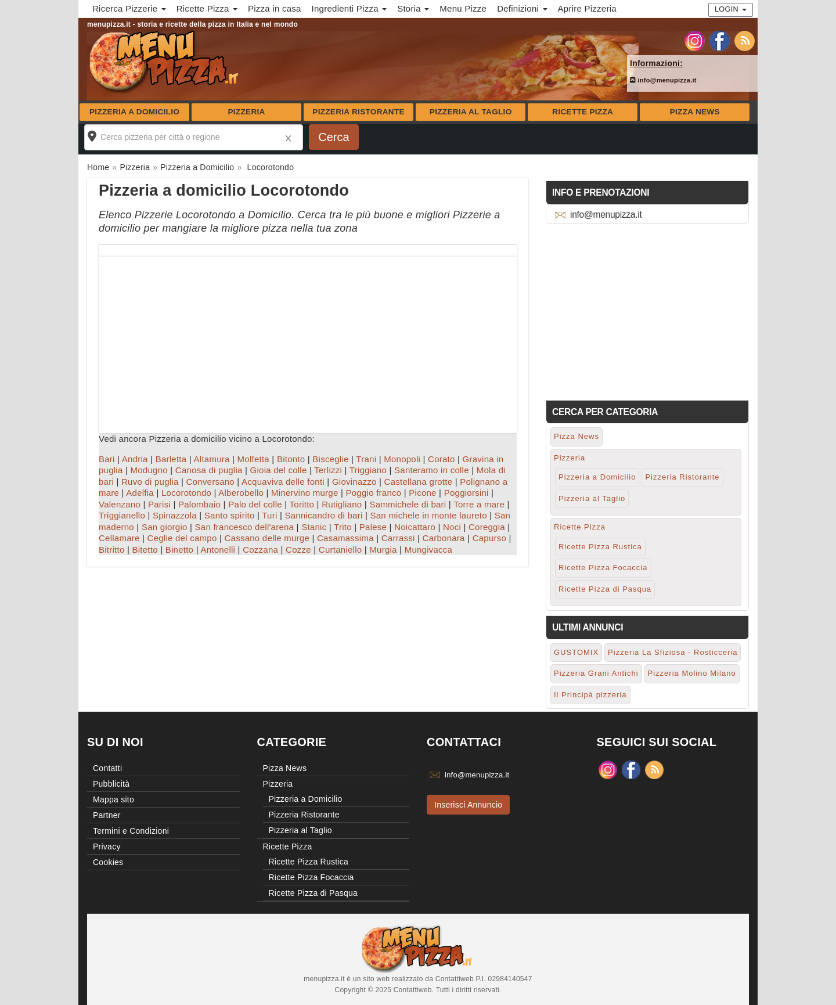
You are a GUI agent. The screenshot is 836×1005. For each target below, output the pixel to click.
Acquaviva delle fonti (283, 482)
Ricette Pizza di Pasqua (604, 589)
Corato (441, 459)
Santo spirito (229, 515)
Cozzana (260, 549)
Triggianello (122, 515)
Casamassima (345, 538)
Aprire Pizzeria (587, 8)
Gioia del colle (278, 470)
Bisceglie (330, 459)
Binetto (179, 549)
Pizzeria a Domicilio (134, 111)
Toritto (302, 504)
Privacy (107, 846)
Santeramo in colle (431, 470)
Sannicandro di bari (323, 515)
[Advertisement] (307, 338)
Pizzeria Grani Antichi (596, 673)
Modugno (149, 470)
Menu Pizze (463, 8)
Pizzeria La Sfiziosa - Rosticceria (672, 652)
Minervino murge (304, 493)
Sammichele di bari (407, 504)
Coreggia (487, 527)
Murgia (383, 549)
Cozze (298, 549)
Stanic (313, 527)
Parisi (159, 504)
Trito (343, 527)
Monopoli (402, 459)
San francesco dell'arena (244, 527)
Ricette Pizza (582, 111)
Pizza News (695, 111)
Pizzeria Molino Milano (692, 673)
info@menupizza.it (663, 80)
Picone (422, 493)
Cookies (108, 862)
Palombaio (199, 504)
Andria (135, 459)
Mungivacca (429, 549)
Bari (107, 459)
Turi (269, 515)
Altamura (212, 459)
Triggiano (368, 470)
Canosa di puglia (209, 470)
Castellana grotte (418, 482)
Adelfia (140, 493)
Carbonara (444, 538)
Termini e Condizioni (131, 830)
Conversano (210, 482)
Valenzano (119, 504)
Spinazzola (175, 515)
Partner (107, 815)
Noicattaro (414, 527)
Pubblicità (111, 783)
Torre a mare (479, 504)
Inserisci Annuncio (468, 804)
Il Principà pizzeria (590, 694)
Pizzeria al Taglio (471, 111)
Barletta (171, 459)
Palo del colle (255, 504)
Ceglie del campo (182, 538)
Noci (452, 527)
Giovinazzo (354, 482)
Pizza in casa (274, 8)
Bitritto (112, 549)
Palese (373, 527)
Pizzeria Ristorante (358, 111)
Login (731, 9)
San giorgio (165, 527)
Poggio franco (374, 493)
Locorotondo (186, 493)
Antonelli (217, 549)
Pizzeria (246, 111)
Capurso (489, 538)
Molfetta (253, 459)
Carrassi (398, 538)
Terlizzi (328, 470)
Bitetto (145, 549)
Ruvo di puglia (150, 482)
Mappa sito (113, 799)
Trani (366, 459)
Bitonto (291, 459)
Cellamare (119, 538)
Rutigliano (342, 504)
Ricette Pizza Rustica (600, 546)
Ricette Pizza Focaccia (603, 567)
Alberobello (241, 493)
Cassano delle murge (266, 538)
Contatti (107, 768)
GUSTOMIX (576, 652)
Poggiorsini (466, 493)
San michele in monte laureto (428, 515)
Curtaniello (340, 549)
